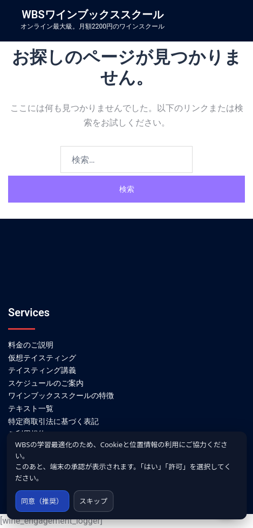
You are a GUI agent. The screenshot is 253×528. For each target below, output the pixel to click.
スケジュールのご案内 (46, 383)
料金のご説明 (30, 345)
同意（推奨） (42, 501)
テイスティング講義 (42, 370)
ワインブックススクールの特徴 (61, 395)
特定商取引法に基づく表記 (53, 421)
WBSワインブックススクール (92, 14)
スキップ (93, 501)
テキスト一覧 (30, 408)
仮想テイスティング (42, 357)
